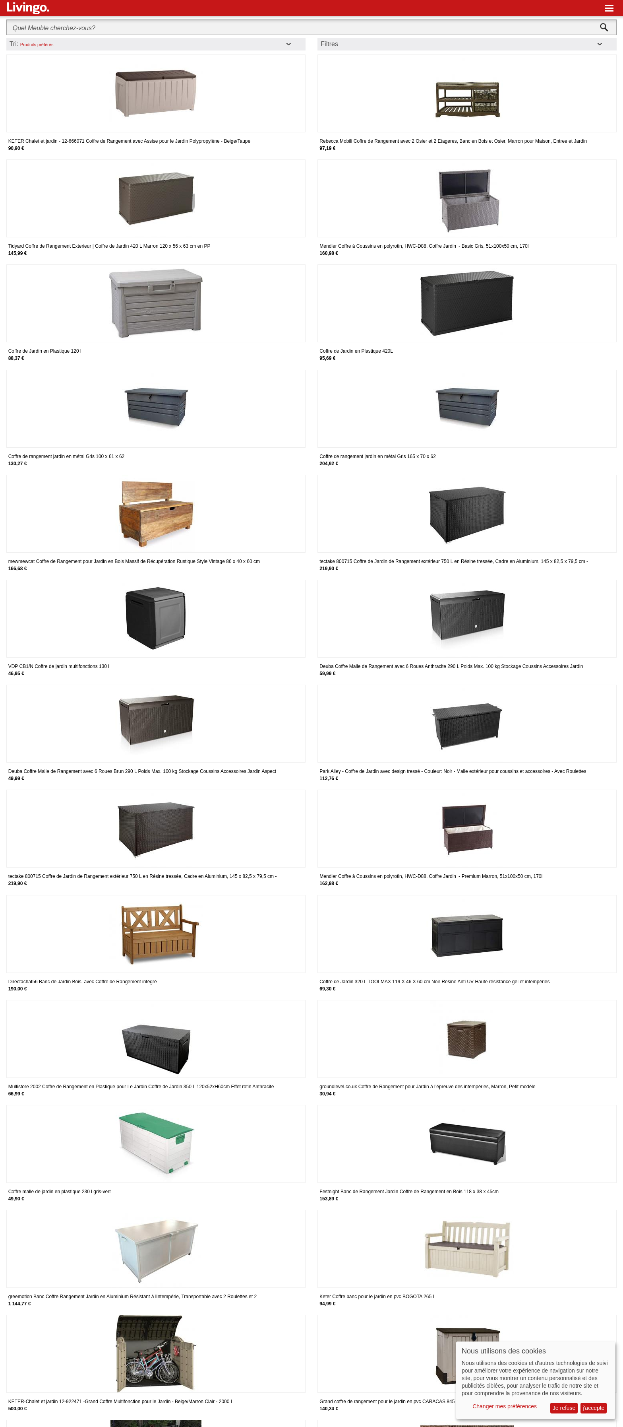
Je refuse (564, 1408)
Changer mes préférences (504, 1406)
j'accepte (594, 1408)
